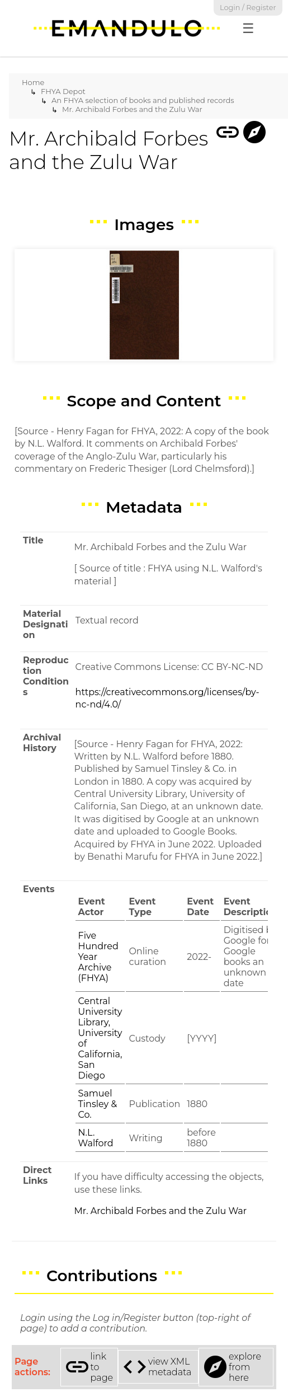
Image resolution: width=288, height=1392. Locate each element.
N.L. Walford (96, 1138)
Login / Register (248, 7)
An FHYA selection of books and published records (142, 100)
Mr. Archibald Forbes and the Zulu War (132, 109)
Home (33, 82)
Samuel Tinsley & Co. (97, 1104)
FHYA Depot (63, 91)
